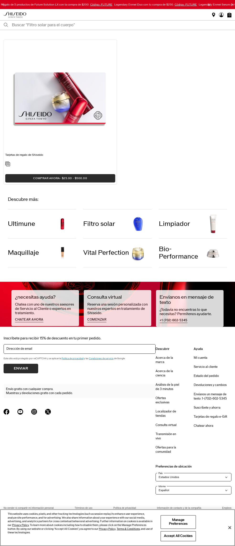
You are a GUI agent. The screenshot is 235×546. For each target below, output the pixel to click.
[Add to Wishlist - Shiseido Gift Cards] (7, 164)
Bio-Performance (178, 253)
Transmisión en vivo (166, 436)
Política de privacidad (73, 358)
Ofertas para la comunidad (166, 449)
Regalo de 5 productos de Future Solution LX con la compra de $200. (56, 4)
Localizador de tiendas (166, 413)
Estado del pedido (206, 376)
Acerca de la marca (164, 360)
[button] (229, 14)
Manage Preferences (178, 521)
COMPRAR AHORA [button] (60, 178)
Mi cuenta (200, 357)
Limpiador (174, 223)
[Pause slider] (209, 5)
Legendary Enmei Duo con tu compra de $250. (155, 4)
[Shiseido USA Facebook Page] (6, 412)
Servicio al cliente (206, 367)
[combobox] (121, 25)
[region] (117, 527)
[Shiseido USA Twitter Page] (48, 412)
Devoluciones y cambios (210, 385)
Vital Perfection (106, 252)
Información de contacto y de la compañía (179, 508)
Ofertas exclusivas (162, 400)
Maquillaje (23, 252)
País (160, 473)
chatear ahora (29, 319)
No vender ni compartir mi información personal (29, 508)
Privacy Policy (20, 525)
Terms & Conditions (128, 529)
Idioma (162, 486)
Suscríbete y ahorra (207, 407)
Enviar (21, 368)
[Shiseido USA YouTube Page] (20, 412)
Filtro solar (99, 223)
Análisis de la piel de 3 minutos (167, 387)
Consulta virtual (166, 425)
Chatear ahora (203, 425)
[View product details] (60, 97)
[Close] (230, 527)
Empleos (226, 508)
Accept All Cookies (178, 536)
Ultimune (21, 223)
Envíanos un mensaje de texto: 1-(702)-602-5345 (210, 396)
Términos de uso (83, 508)
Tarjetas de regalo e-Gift (210, 416)
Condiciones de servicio (101, 358)
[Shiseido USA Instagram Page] (34, 412)
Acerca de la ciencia (164, 373)
